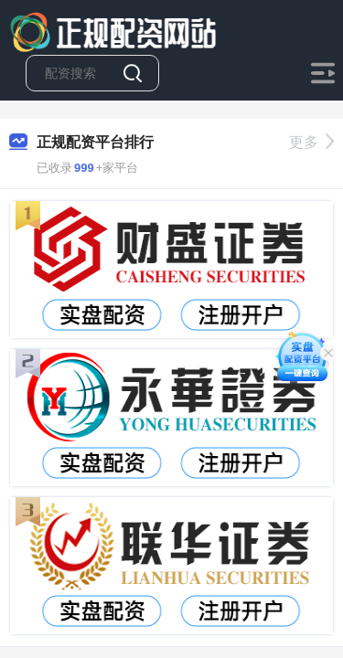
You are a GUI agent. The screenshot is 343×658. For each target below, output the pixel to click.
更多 (311, 142)
